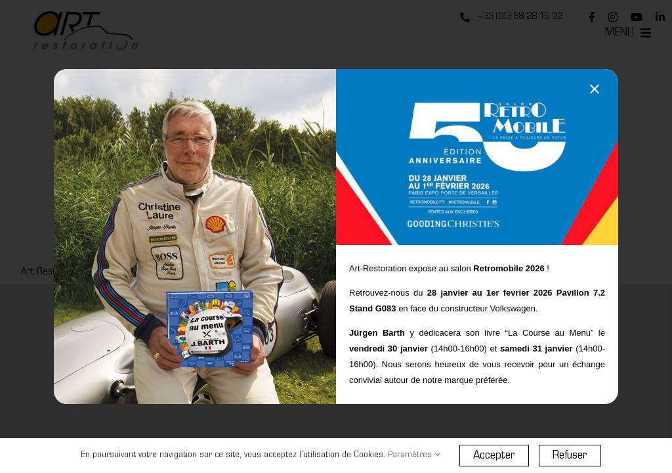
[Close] (594, 89)
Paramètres (414, 455)
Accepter (494, 455)
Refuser (570, 455)
